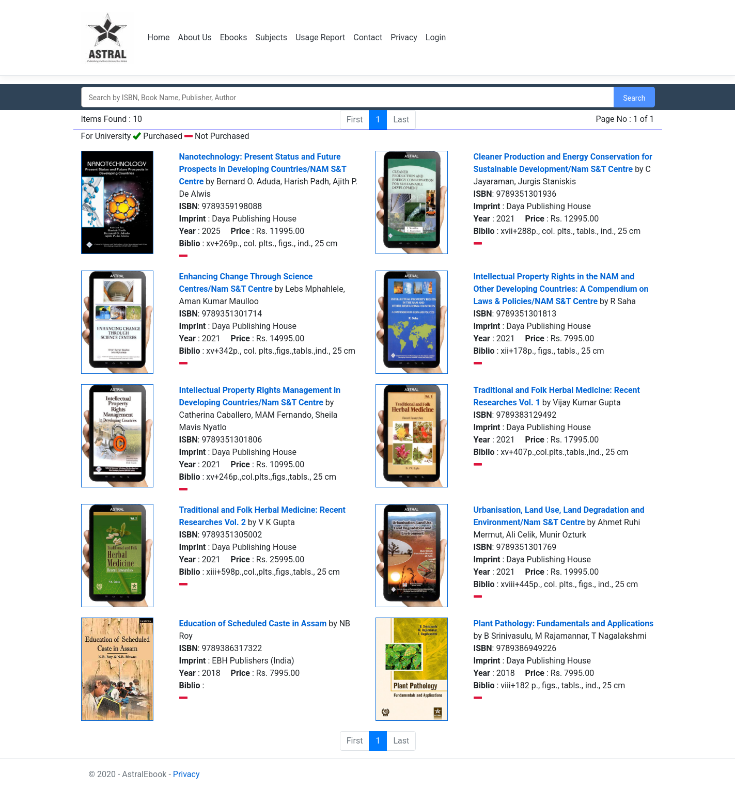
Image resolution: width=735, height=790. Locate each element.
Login (436, 37)
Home (159, 37)
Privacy (403, 37)
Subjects (271, 37)
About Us (195, 37)
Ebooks (233, 37)
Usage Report (320, 37)
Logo (108, 37)
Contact (367, 37)
